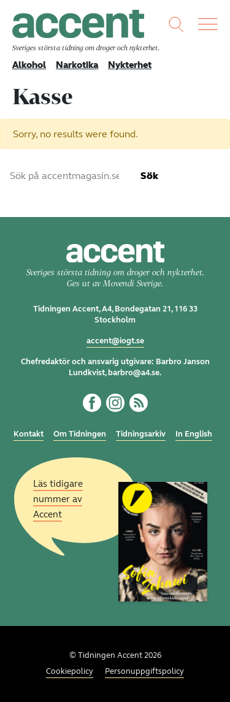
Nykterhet (129, 65)
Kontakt (28, 434)
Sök (149, 175)
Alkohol (29, 65)
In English (193, 434)
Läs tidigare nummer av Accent (58, 498)
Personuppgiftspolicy (144, 671)
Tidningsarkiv (141, 434)
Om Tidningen (79, 434)
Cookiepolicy (69, 671)
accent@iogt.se (115, 341)
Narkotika (77, 65)
